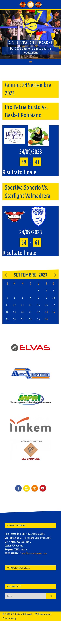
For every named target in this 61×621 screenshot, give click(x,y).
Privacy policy (9, 618)
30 (46, 319)
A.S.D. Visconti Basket (30, 42)
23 (46, 312)
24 (53, 312)
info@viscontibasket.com (34, 553)
